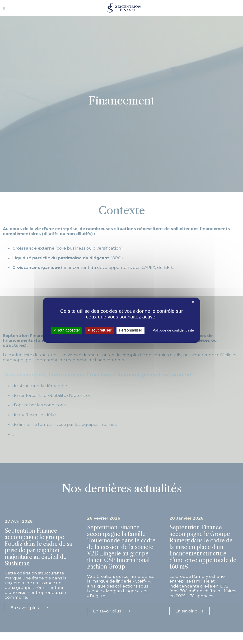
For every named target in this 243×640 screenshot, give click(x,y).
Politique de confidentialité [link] (173, 330)
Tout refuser (99, 330)
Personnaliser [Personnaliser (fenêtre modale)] (130, 330)
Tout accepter (66, 330)
